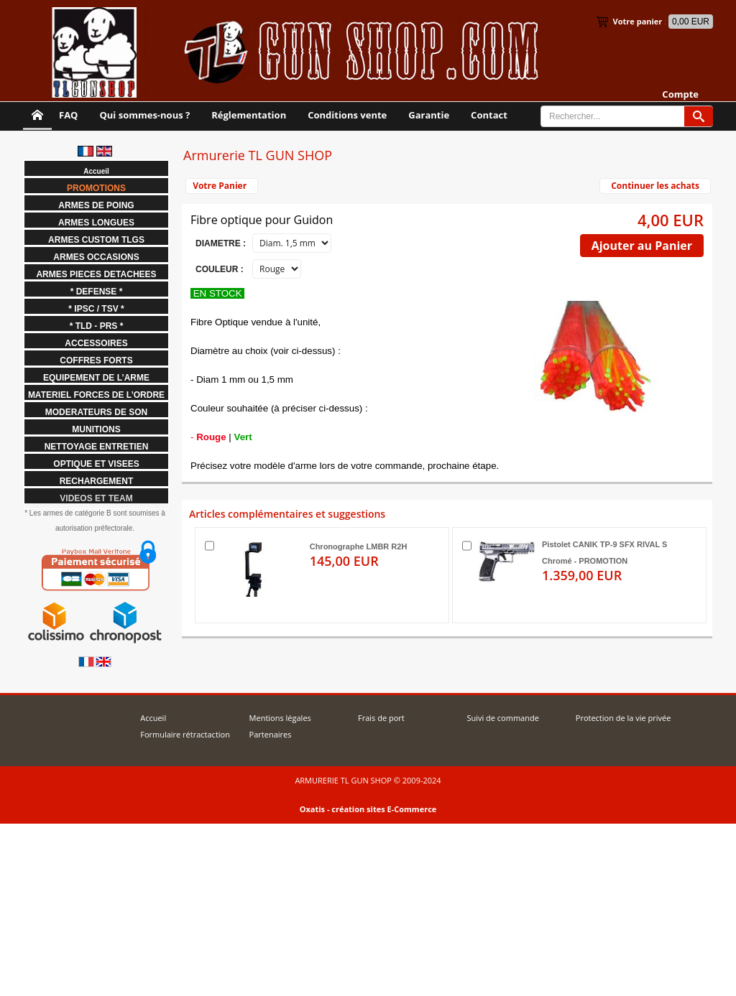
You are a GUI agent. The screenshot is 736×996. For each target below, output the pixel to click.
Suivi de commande (502, 717)
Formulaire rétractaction (185, 734)
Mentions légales (280, 717)
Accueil (153, 717)
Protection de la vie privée (623, 717)
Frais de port (381, 717)
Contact (489, 114)
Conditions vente (347, 114)
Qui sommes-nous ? (144, 114)
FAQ (68, 114)
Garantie (428, 114)
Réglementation (248, 114)
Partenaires (270, 734)
